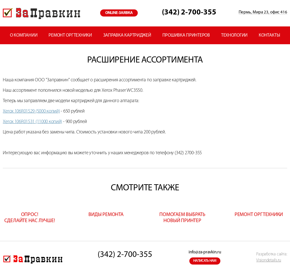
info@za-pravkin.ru (205, 252)
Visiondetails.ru (268, 260)
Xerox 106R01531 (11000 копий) (32, 121)
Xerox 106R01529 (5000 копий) (31, 111)
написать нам (205, 261)
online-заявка (119, 13)
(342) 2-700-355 (189, 13)
